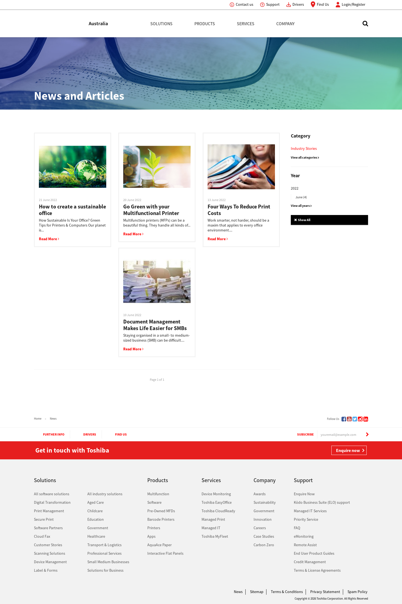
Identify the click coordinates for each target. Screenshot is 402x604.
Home (37, 418)
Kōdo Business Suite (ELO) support (322, 502)
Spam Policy (357, 591)
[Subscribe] (367, 434)
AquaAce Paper (159, 544)
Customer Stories (48, 544)
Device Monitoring (216, 493)
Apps (151, 536)
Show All (302, 220)
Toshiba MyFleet (215, 536)
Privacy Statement (325, 591)
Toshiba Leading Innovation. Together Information (49, 593)
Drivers (298, 4)
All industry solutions (104, 493)
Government (97, 527)
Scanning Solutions (49, 553)
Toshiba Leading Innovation (61, 23)
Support (273, 4)
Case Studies (264, 536)
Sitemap (256, 591)
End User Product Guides (314, 553)
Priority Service (306, 519)
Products (204, 23)
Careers (260, 527)
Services (245, 23)
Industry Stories (304, 148)
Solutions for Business (105, 570)
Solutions (161, 23)
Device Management (50, 561)
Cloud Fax (42, 536)
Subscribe (300, 434)
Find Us (323, 4)
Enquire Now (304, 493)
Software (154, 502)
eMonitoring (304, 536)
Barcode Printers (160, 519)
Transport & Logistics (104, 544)
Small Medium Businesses (108, 561)
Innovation (263, 519)
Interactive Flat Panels (165, 553)
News (53, 418)
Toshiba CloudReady (218, 510)
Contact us (244, 4)
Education (95, 519)
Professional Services (104, 553)
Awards (260, 493)
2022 (294, 188)
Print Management (49, 510)
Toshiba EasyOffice (217, 502)
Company (285, 23)
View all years (301, 206)
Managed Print (213, 519)
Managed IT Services (310, 510)
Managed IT (211, 527)
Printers (153, 527)
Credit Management (310, 561)
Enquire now (348, 450)
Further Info (48, 434)
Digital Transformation (52, 502)
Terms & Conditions (287, 591)
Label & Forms (46, 570)
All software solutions (51, 493)
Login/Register (353, 4)
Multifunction (158, 493)
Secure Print (44, 519)
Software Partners (48, 527)
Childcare (95, 510)
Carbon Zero (264, 544)
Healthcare (96, 536)
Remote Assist (305, 544)
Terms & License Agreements (317, 570)
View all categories (305, 157)
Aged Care (95, 502)
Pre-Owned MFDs (161, 510)
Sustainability (265, 502)
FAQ (297, 527)
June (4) (301, 197)
